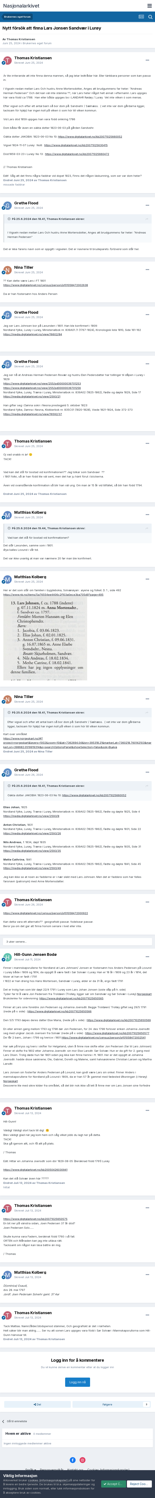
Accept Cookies (109, 1484)
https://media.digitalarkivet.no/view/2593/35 (32, 850)
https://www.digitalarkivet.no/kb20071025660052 (90, 136)
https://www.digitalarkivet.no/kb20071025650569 (119, 1020)
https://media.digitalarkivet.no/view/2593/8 (31, 816)
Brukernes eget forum (37, 43)
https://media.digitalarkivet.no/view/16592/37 (32, 414)
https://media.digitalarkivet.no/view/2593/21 (31, 396)
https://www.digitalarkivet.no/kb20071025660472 (77, 154)
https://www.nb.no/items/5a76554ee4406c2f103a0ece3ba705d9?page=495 (53, 594)
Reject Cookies (139, 1484)
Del (37, 1404)
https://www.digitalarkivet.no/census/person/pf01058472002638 (45, 285)
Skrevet (28, 62)
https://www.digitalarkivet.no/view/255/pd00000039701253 (42, 383)
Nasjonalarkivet (21, 6)
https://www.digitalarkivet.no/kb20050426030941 (35, 1169)
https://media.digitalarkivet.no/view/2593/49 (32, 868)
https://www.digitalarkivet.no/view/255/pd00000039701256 (42, 388)
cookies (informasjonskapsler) (48, 1480)
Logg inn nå (78, 1382)
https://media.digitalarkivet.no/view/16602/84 (32, 334)
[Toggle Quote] (9, 219)
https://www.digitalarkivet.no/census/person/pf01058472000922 (45, 913)
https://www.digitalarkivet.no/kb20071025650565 (71, 998)
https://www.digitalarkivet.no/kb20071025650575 (35, 1219)
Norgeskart (144, 994)
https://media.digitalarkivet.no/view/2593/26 (32, 833)
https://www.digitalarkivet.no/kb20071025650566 (59, 1011)
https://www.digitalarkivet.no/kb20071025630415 (76, 145)
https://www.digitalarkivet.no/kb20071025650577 (117, 1033)
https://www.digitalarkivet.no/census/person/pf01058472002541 (104, 1037)
